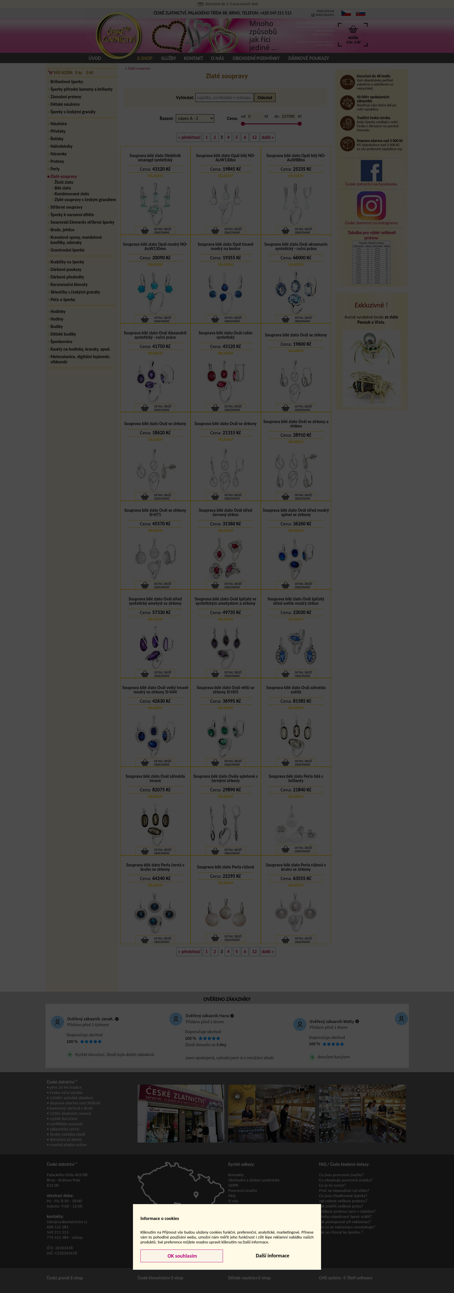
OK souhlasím (181, 1256)
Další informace (272, 1255)
